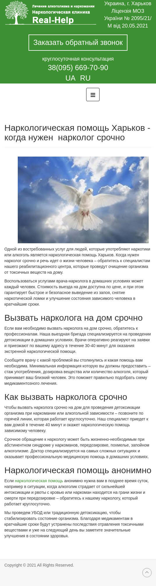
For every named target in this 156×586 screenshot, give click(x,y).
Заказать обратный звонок (78, 42)
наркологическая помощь (39, 480)
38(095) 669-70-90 (78, 68)
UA (71, 78)
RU (85, 78)
